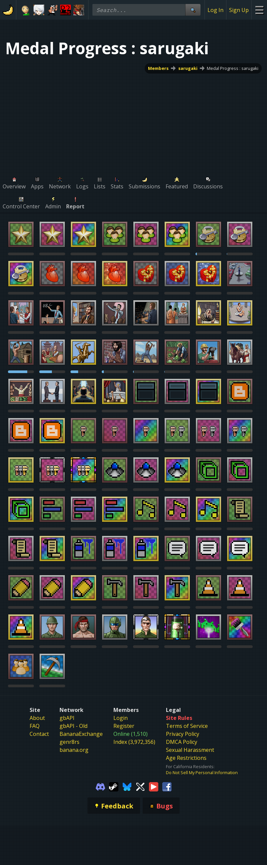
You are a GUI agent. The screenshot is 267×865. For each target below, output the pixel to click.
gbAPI (67, 718)
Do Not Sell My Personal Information (202, 772)
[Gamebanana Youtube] (153, 786)
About (37, 718)
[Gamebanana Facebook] (167, 786)
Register (123, 726)
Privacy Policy (182, 734)
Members (158, 68)
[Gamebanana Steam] (113, 786)
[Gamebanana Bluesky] (127, 786)
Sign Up (239, 10)
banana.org (74, 750)
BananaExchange (81, 734)
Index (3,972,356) (134, 742)
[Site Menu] (259, 10)
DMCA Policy (181, 742)
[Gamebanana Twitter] (140, 786)
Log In (215, 10)
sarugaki (188, 68)
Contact (39, 734)
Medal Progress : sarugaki (232, 68)
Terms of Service (187, 726)
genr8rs (69, 742)
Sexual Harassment (190, 750)
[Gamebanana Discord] (100, 786)
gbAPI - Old (73, 726)
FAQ (35, 726)
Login (120, 718)
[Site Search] (192, 10)
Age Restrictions (186, 757)
